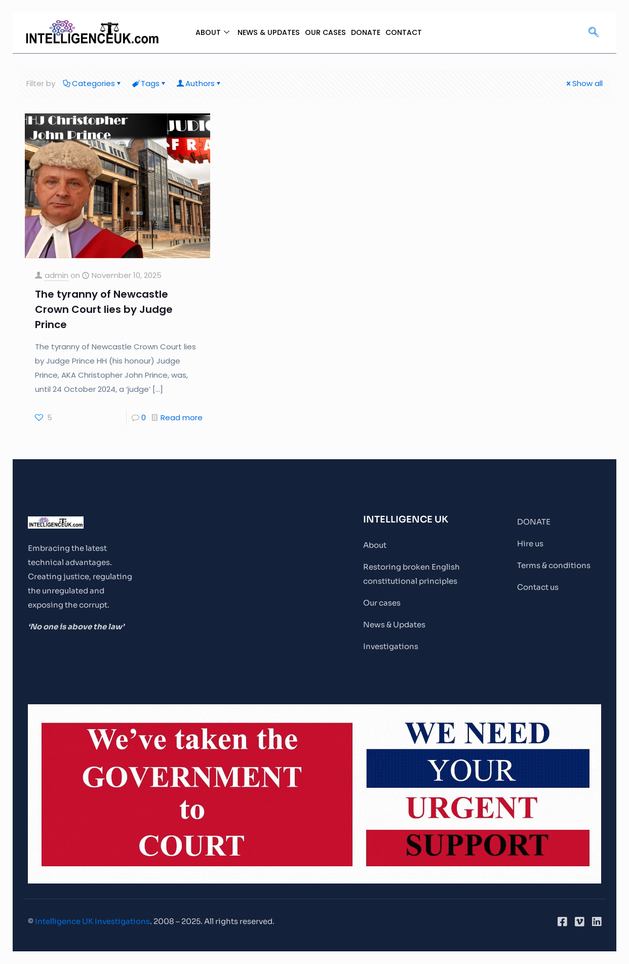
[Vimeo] (579, 921)
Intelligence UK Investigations (92, 921)
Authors (199, 83)
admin (56, 275)
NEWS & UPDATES (266, 32)
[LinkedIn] (596, 921)
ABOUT (209, 33)
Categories (93, 83)
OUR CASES (325, 32)
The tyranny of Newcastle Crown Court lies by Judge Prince (104, 309)
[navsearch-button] (593, 33)
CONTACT (406, 32)
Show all (584, 83)
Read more (182, 417)
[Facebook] (562, 921)
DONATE (366, 32)
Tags (149, 83)
